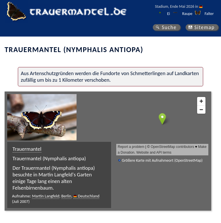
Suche (169, 27)
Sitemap (204, 27)
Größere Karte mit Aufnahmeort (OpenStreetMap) (162, 160)
